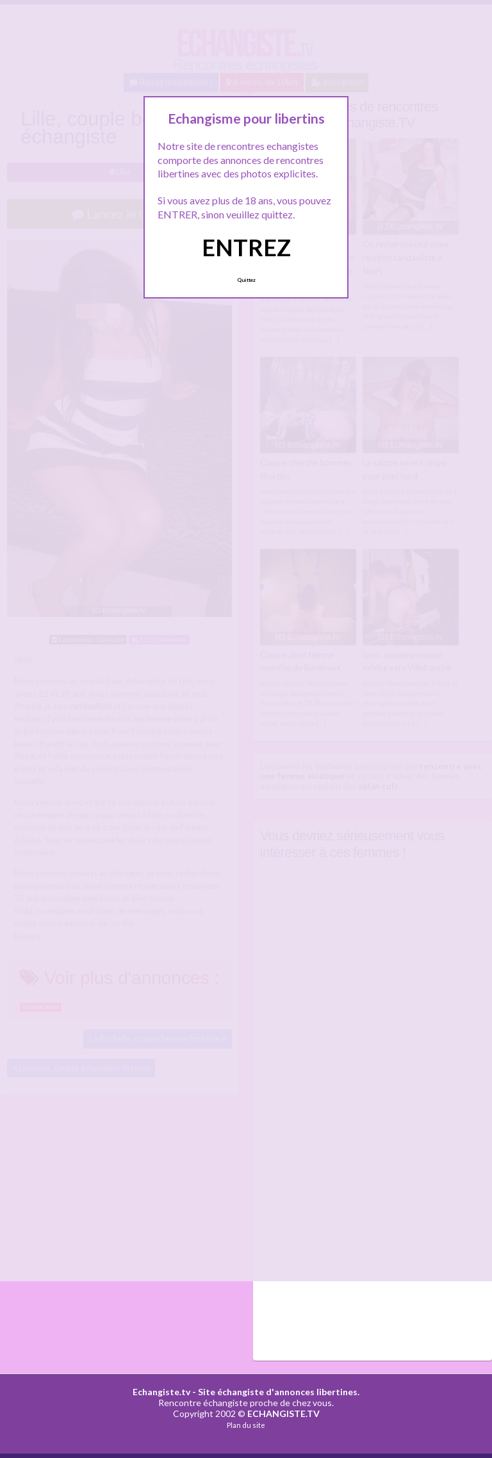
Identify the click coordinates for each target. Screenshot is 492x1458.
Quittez (246, 280)
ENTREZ (246, 247)
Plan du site (246, 1425)
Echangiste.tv (161, 1391)
